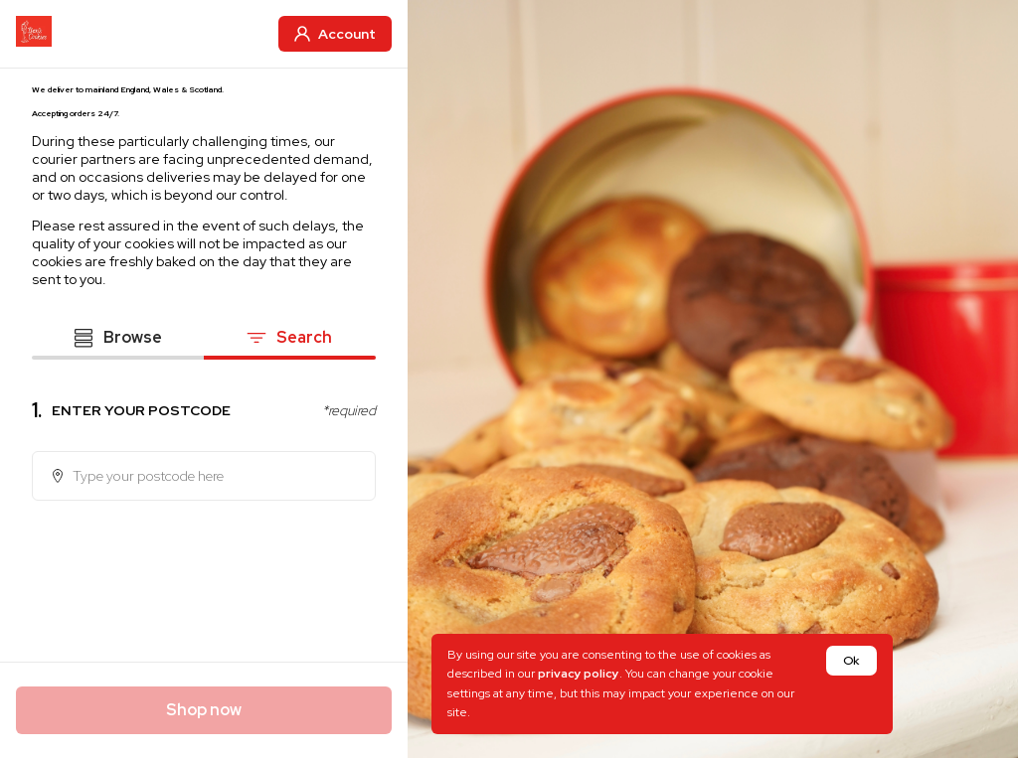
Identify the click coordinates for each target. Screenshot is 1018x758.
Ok (851, 661)
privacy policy (578, 674)
